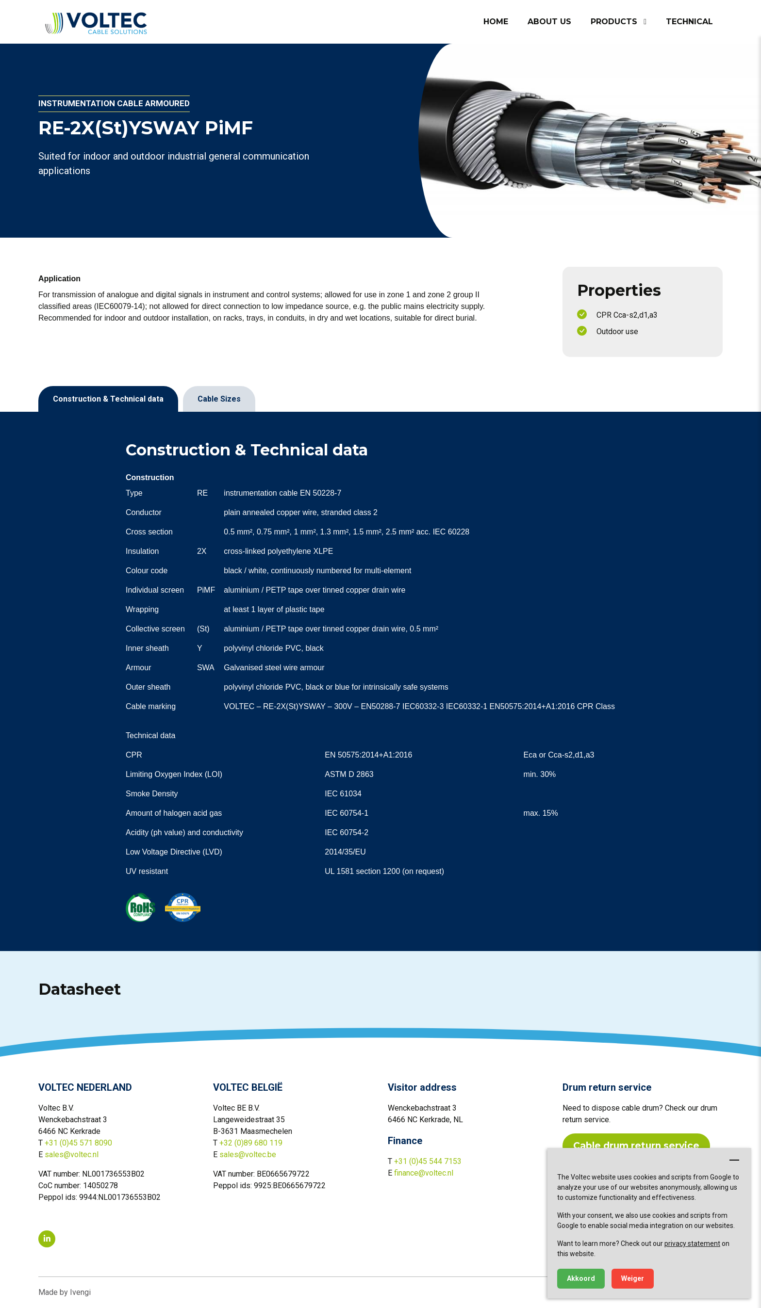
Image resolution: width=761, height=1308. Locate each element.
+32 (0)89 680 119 (250, 1142)
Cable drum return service (636, 1145)
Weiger (632, 1278)
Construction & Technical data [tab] (108, 399)
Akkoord (581, 1278)
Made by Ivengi (64, 1292)
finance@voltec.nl (423, 1173)
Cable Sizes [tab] (219, 399)
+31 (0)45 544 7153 (428, 1161)
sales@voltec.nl (72, 1154)
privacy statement (692, 1243)
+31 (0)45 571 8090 (78, 1142)
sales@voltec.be (247, 1154)
